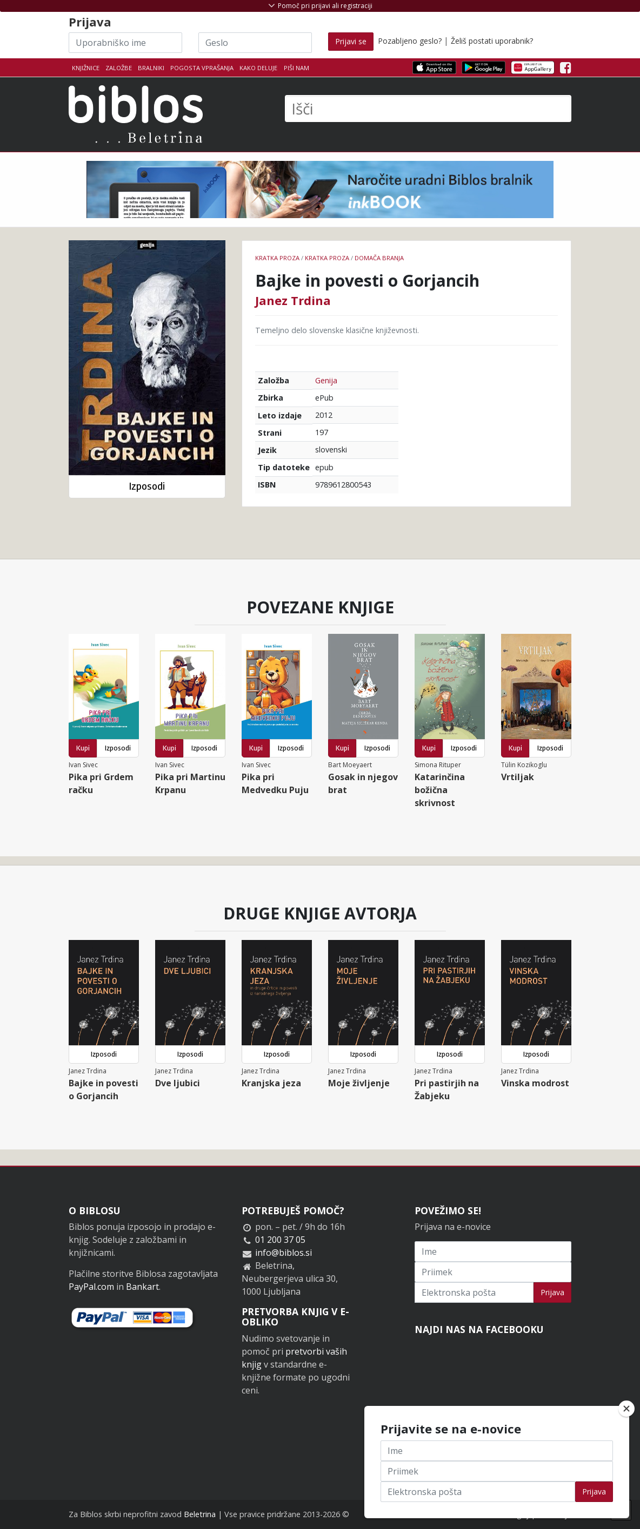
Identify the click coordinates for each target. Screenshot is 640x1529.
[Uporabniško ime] (125, 42)
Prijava (552, 1292)
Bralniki (151, 68)
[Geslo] (255, 42)
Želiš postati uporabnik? (492, 41)
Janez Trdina (293, 300)
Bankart (142, 1287)
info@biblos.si (283, 1253)
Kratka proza (277, 258)
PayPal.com (91, 1287)
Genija (326, 380)
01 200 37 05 (280, 1240)
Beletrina (200, 1514)
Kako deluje (258, 68)
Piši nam (296, 68)
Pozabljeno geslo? (410, 41)
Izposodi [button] (147, 486)
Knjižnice (85, 68)
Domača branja (379, 258)
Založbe (118, 68)
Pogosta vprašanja (202, 68)
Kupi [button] (83, 748)
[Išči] (428, 108)
